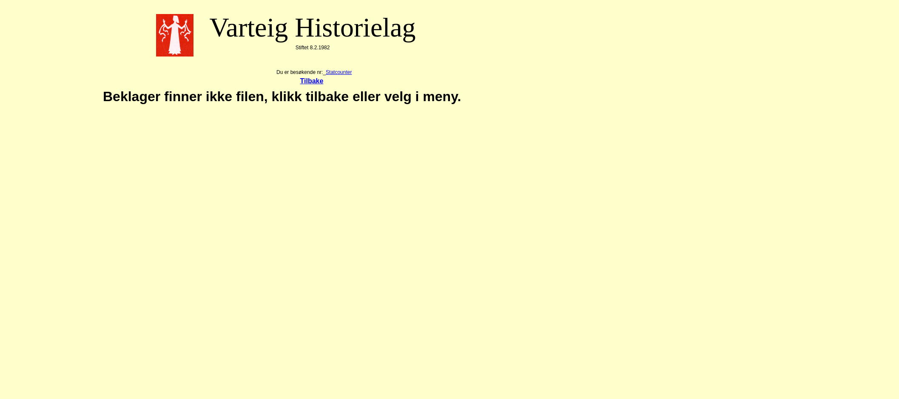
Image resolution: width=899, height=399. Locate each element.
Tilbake (312, 81)
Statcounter (339, 72)
